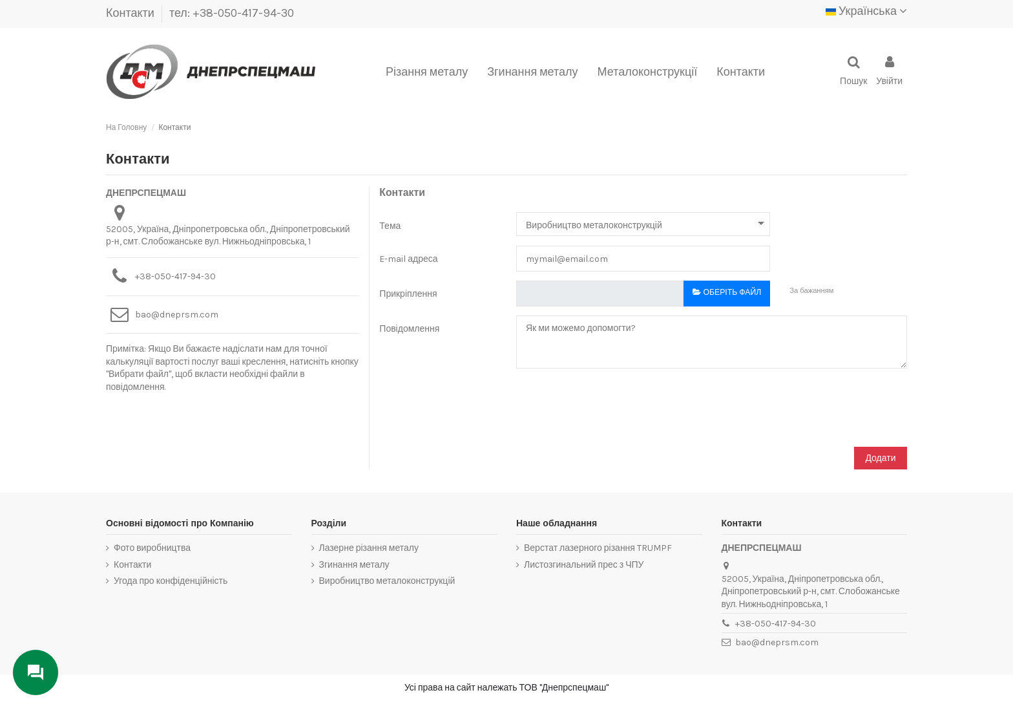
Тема (390, 225)
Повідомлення (409, 328)
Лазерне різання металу (369, 547)
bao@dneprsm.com (176, 314)
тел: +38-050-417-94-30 (231, 13)
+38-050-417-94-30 (175, 276)
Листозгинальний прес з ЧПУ (583, 564)
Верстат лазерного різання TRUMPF (598, 547)
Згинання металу (354, 564)
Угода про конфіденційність (170, 580)
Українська (866, 11)
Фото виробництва (152, 547)
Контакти (131, 13)
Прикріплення (408, 293)
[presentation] (477, 412)
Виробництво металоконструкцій (387, 580)
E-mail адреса (408, 258)
